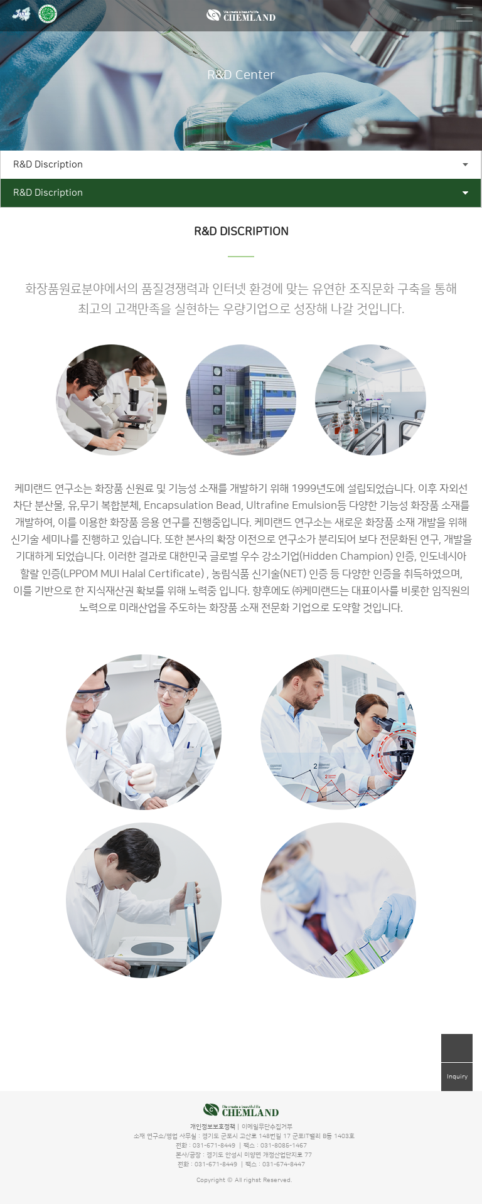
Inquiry (457, 1076)
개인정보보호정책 (212, 1127)
